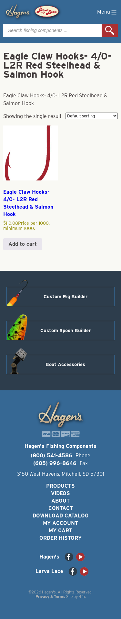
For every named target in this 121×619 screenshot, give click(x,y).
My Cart (60, 530)
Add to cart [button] (22, 244)
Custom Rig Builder (65, 296)
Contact (60, 508)
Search (110, 30)
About (60, 501)
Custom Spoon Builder (65, 330)
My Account (60, 523)
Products (60, 486)
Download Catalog (60, 516)
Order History (60, 538)
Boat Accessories (65, 364)
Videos (60, 493)
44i (82, 596)
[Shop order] (92, 116)
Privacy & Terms (50, 596)
